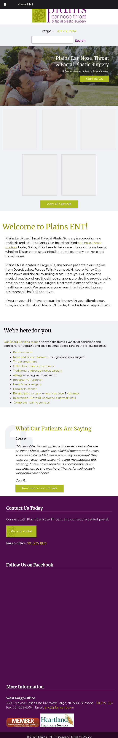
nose (87, 243)
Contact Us (94, 79)
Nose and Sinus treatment (31, 357)
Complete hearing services (31, 402)
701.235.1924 (66, 31)
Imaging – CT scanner (27, 379)
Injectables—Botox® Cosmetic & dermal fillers (44, 398)
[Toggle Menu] (5, 4)
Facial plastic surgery (27, 393)
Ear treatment (22, 352)
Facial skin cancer (24, 389)
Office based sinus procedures (33, 366)
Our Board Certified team (21, 342)
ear (80, 243)
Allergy (18, 375)
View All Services (59, 204)
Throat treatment (25, 361)
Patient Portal (21, 531)
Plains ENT (25, 4)
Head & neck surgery (27, 384)
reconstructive (54, 393)
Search (80, 41)
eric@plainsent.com (59, 707)
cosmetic (73, 393)
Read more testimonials (39, 488)
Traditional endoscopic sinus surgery (37, 370)
